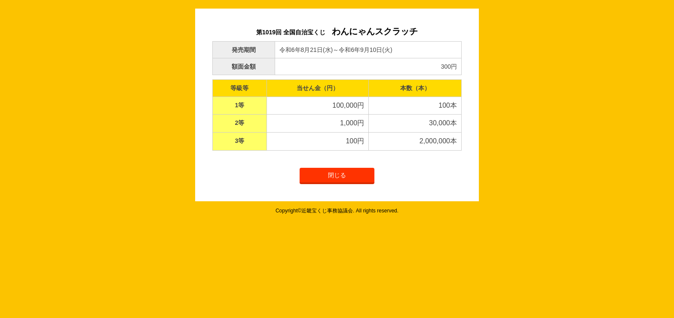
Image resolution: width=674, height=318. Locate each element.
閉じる (337, 175)
